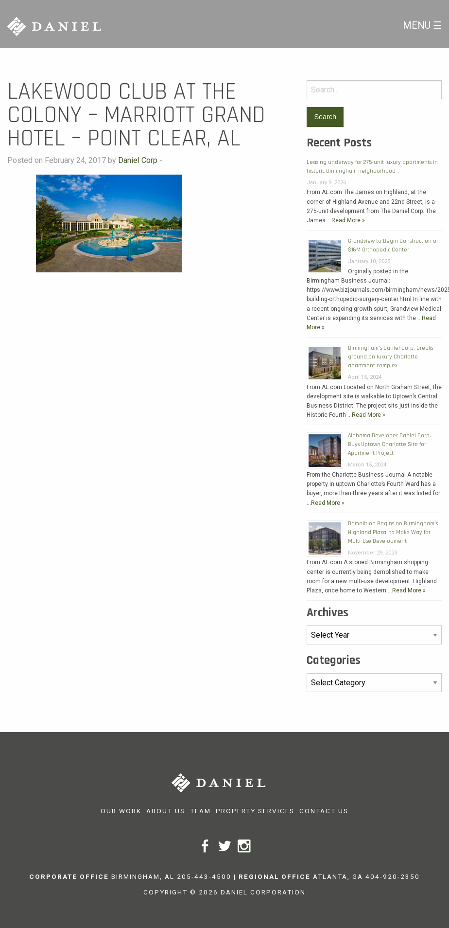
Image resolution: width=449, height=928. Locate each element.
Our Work (121, 811)
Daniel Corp (137, 160)
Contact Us (323, 811)
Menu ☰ (422, 25)
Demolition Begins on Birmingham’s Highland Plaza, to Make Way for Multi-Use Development (393, 532)
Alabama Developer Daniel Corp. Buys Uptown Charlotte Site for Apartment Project (389, 444)
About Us (165, 811)
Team (200, 811)
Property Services (255, 811)
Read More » (348, 220)
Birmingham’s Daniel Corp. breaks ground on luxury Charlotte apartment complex (390, 356)
